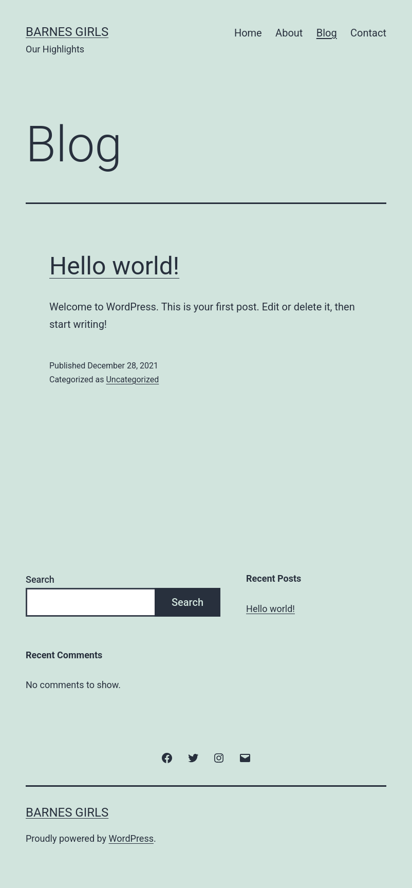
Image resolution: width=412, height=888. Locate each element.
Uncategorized (132, 379)
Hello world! (114, 266)
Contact (368, 33)
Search (40, 579)
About (289, 33)
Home (248, 33)
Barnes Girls (67, 32)
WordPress (131, 838)
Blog (326, 33)
